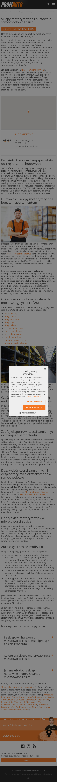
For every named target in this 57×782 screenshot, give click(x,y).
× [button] (46, 371)
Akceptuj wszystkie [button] (34, 407)
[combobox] (45, 369)
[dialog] (29, 391)
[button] (28, 413)
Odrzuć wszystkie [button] (34, 402)
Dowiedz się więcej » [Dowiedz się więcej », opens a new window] (33, 396)
